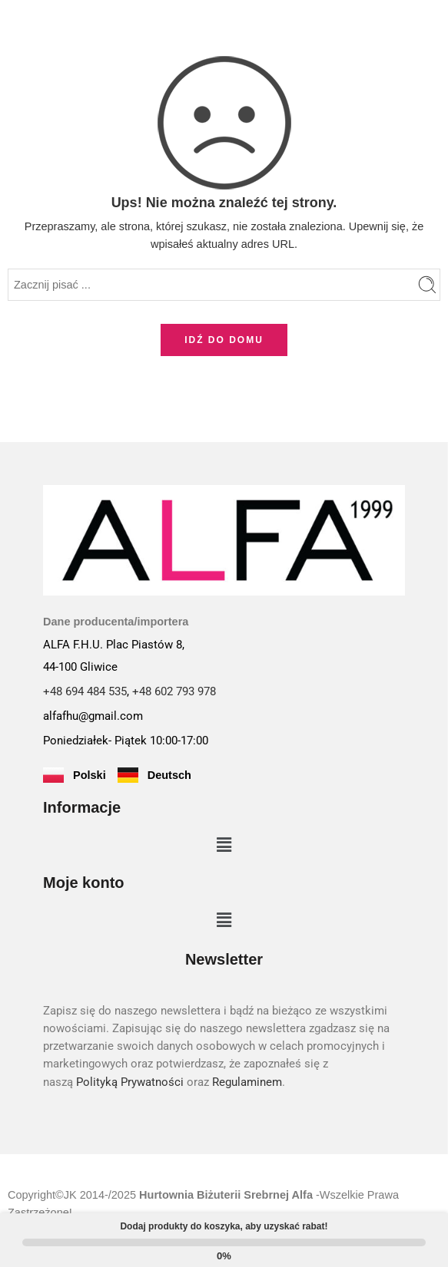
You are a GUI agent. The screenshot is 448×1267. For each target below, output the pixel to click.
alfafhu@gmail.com (93, 716)
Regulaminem (247, 1082)
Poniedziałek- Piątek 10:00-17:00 (125, 740)
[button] (224, 845)
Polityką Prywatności (130, 1082)
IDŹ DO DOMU (224, 340)
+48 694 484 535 (85, 691)
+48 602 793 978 (174, 691)
